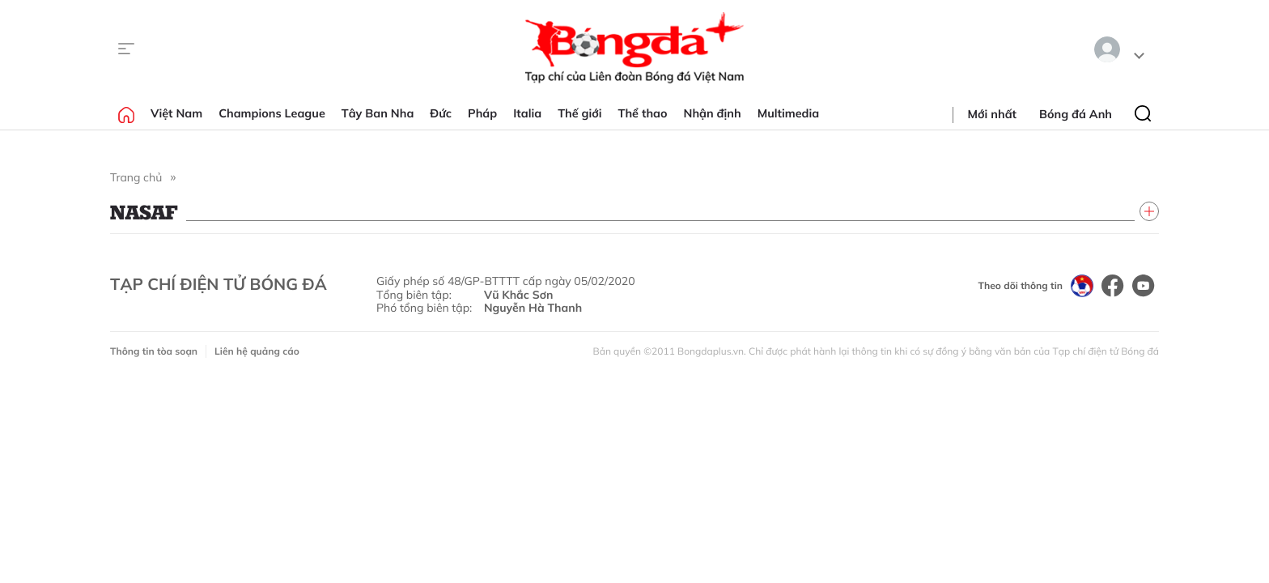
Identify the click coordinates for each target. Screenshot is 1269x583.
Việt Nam (176, 113)
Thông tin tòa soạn (153, 351)
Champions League (272, 113)
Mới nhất (992, 114)
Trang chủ (136, 177)
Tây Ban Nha (378, 113)
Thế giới (579, 113)
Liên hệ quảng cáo (256, 351)
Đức (441, 113)
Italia (527, 113)
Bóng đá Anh (1075, 114)
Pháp (482, 113)
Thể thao (643, 113)
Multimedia (789, 113)
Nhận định (712, 113)
